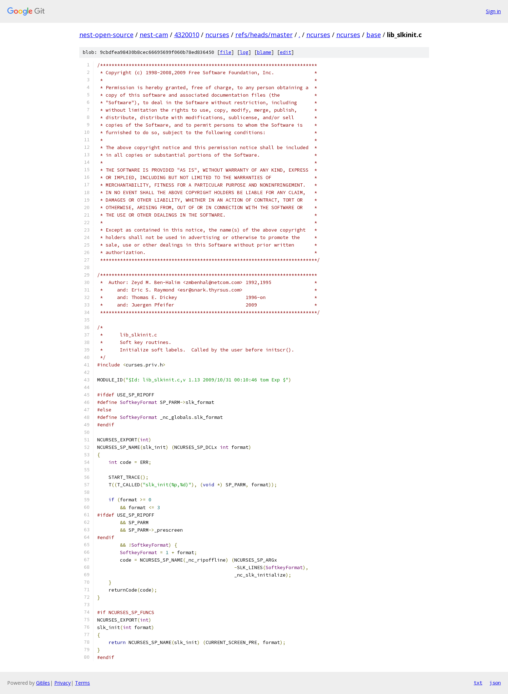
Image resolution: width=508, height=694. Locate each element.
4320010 (186, 34)
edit (285, 52)
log (244, 52)
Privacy (62, 682)
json (495, 682)
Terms (82, 682)
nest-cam (154, 34)
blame (264, 52)
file (225, 52)
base (373, 34)
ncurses (217, 34)
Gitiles (43, 682)
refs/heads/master (264, 34)
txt (478, 682)
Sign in (493, 11)
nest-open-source (106, 34)
